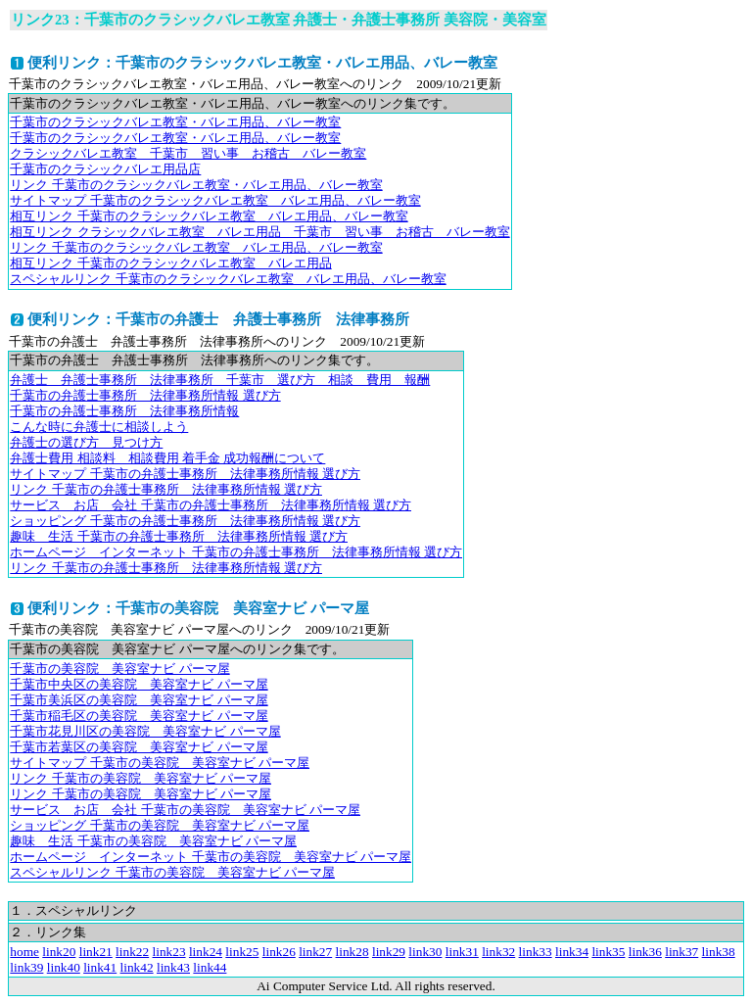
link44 (209, 967)
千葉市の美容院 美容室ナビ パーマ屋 (119, 668)
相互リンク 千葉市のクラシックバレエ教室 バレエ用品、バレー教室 (208, 216)
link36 (645, 951)
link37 (681, 951)
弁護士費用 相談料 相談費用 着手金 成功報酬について (167, 458)
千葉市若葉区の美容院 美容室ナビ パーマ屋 (138, 747)
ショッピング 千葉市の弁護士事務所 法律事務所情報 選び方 (185, 520)
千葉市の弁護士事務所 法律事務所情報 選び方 (145, 395)
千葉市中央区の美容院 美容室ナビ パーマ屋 (138, 684)
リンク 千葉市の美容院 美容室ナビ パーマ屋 (140, 778)
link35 (608, 951)
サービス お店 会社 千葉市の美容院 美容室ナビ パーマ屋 (185, 809)
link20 (58, 951)
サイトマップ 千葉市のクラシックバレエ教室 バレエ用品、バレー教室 (215, 200)
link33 (535, 951)
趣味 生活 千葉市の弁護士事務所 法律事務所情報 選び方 (179, 536)
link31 (462, 951)
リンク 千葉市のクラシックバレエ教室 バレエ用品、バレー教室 (196, 247)
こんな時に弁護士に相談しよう (99, 426)
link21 (96, 951)
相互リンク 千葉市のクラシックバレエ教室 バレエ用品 (170, 263)
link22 (132, 951)
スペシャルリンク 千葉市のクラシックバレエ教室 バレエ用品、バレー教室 (228, 278)
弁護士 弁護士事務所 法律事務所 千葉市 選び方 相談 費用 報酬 (220, 379)
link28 (352, 951)
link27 (315, 951)
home (24, 951)
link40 (63, 967)
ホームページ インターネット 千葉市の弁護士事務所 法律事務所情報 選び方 (236, 552)
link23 (169, 951)
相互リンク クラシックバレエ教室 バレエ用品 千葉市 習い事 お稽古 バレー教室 (259, 231)
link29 (388, 951)
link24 (205, 951)
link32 (498, 951)
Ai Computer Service (312, 986)
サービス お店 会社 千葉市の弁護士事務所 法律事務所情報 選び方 (210, 505)
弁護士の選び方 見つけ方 (86, 442)
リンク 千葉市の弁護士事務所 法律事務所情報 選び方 (166, 489)
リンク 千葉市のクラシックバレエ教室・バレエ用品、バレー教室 (196, 184)
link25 (241, 951)
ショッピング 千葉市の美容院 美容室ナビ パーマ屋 (159, 825)
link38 (718, 951)
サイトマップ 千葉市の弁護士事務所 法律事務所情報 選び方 (185, 473)
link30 (425, 951)
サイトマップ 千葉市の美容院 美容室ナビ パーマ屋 (159, 762)
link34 (571, 951)
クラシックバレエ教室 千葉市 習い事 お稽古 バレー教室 (188, 153)
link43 (173, 967)
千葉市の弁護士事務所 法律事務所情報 (124, 411)
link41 (100, 967)
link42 (137, 967)
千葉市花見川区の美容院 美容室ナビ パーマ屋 (145, 731)
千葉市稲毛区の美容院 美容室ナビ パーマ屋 (138, 715)
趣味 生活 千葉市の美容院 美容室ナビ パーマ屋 (153, 841)
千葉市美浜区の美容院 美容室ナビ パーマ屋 (138, 700)
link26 (279, 951)
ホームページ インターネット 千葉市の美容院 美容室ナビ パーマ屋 (210, 856)
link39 (26, 967)
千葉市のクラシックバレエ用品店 (105, 169)
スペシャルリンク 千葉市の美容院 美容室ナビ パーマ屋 (172, 872)
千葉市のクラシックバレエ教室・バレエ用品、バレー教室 (175, 122)
